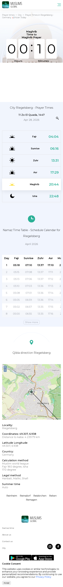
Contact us (7, 541)
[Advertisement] (31, 82)
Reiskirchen (39, 495)
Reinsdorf (25, 495)
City (20, 15)
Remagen (31, 499)
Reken (53, 495)
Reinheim (11, 495)
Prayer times (8, 15)
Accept (6, 583)
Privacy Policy (43, 577)
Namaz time (8, 528)
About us (6, 534)
